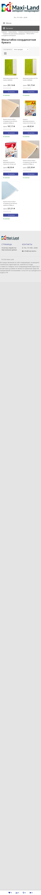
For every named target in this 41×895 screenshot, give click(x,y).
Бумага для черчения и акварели (14, 33)
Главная (4, 32)
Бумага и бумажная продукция (28, 32)
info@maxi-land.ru (30, 251)
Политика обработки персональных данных (9, 249)
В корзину (10, 92)
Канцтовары (13, 32)
